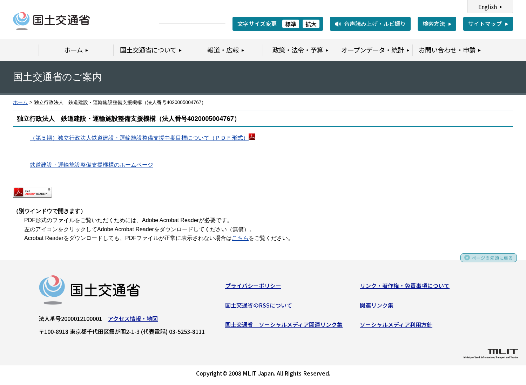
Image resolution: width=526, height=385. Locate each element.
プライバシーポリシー (253, 287)
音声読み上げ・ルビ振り (375, 23)
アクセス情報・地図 (133, 320)
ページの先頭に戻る (488, 262)
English (487, 6)
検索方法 (434, 23)
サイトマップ (485, 23)
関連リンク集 (376, 307)
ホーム (20, 102)
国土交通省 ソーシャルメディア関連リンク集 (284, 327)
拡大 (311, 24)
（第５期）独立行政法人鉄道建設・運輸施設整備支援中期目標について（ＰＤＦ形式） (139, 138)
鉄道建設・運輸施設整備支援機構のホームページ (91, 165)
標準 (290, 24)
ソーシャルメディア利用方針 (396, 327)
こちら (240, 238)
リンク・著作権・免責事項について (405, 287)
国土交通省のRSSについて (258, 307)
